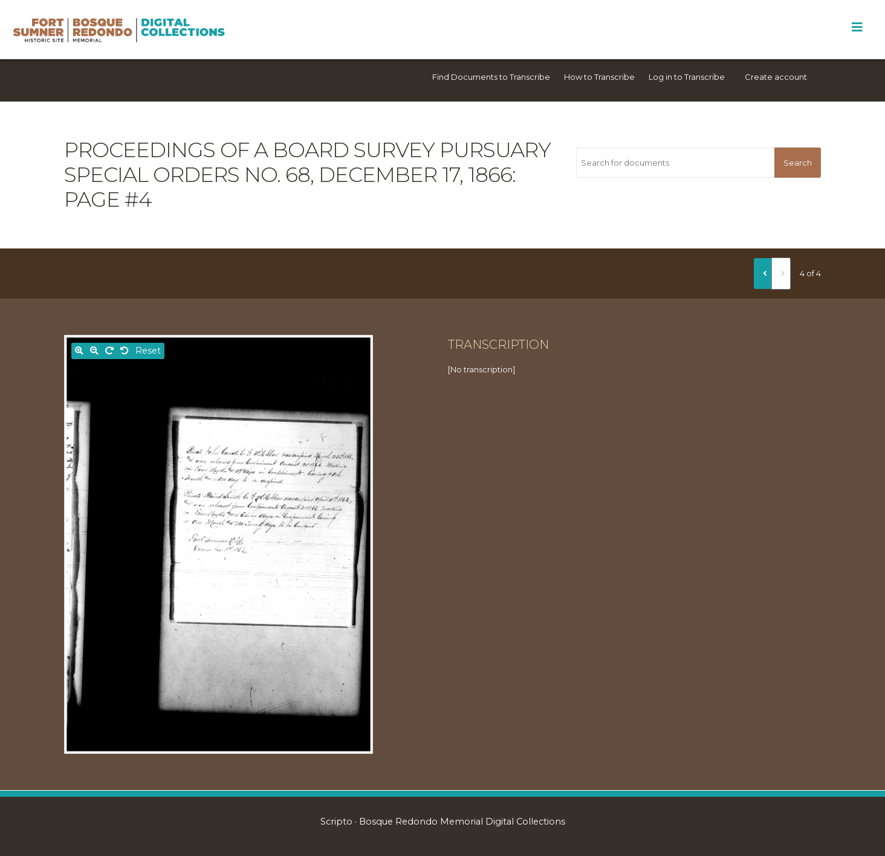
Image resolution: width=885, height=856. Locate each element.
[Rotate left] (124, 351)
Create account (776, 77)
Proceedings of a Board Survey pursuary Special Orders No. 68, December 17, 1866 (307, 162)
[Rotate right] (109, 351)
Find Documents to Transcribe (491, 77)
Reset (148, 350)
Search (797, 162)
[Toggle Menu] (857, 27)
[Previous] (763, 273)
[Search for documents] (675, 163)
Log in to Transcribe (687, 77)
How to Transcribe (599, 77)
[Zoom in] (79, 351)
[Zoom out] (94, 351)
